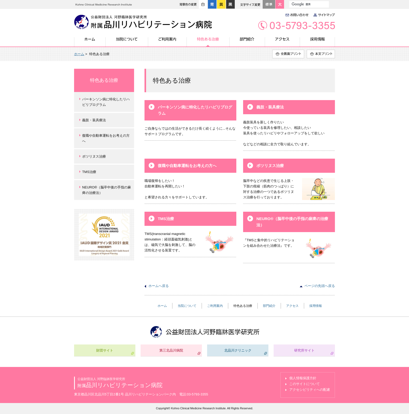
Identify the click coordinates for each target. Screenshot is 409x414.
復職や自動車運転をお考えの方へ (187, 165)
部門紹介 (247, 42)
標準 (269, 4)
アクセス (282, 42)
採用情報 (317, 42)
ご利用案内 (167, 42)
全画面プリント (288, 54)
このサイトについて (304, 384)
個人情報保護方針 (302, 378)
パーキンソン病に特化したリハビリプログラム (195, 110)
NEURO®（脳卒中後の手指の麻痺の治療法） (292, 221)
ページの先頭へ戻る (319, 286)
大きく (279, 4)
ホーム (90, 42)
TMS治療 (166, 218)
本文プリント (321, 54)
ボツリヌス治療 (270, 165)
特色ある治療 (208, 42)
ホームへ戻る (158, 286)
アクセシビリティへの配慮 (309, 390)
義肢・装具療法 (270, 107)
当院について (127, 42)
